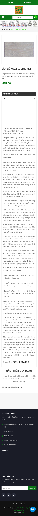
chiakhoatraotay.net (10, 445)
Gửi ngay (32, 488)
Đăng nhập (27, 2)
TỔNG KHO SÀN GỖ (21, 362)
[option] (10, 401)
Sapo (23, 512)
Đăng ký (10, 2)
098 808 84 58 (8, 431)
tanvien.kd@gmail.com (11, 440)
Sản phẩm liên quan (19, 371)
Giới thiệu (22, 504)
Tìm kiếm (15, 504)
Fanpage (4, 454)
